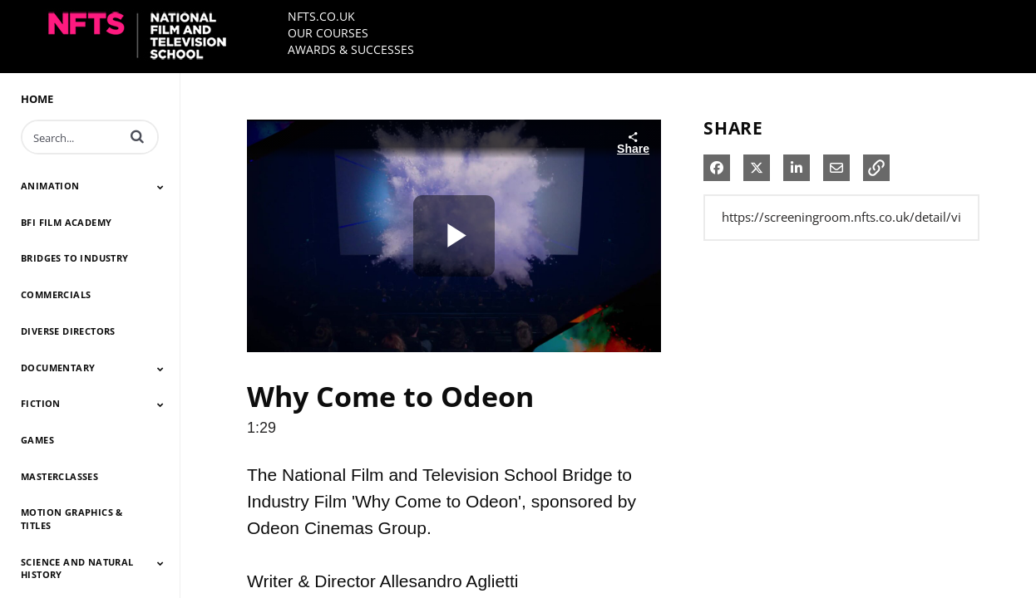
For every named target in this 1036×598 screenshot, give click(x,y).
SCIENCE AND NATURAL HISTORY (77, 568)
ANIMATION (50, 185)
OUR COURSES (328, 33)
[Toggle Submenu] (160, 187)
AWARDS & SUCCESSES (351, 49)
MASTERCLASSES (59, 476)
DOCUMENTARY (58, 367)
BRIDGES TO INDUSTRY (75, 258)
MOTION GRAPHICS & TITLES (72, 519)
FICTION (41, 403)
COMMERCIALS (56, 294)
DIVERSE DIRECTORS (68, 331)
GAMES (37, 440)
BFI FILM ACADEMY (66, 222)
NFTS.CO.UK (321, 16)
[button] (137, 136)
